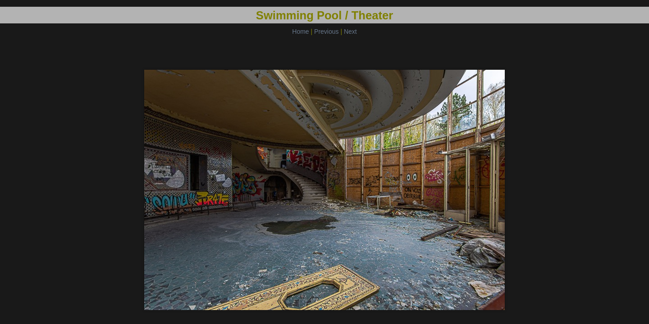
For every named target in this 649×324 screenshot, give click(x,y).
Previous (326, 31)
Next (350, 31)
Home (300, 31)
